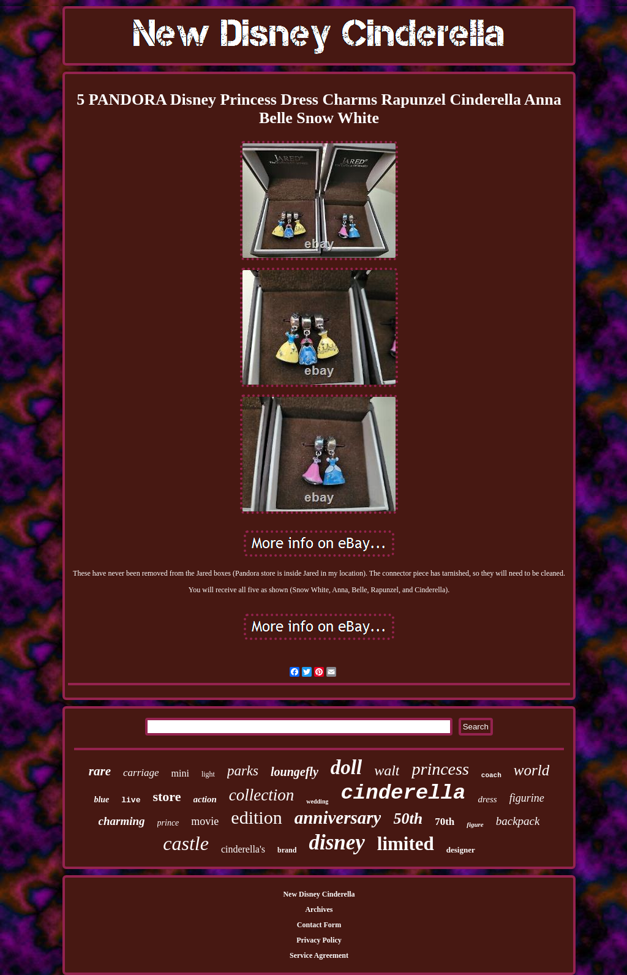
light (208, 774)
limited (405, 843)
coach (491, 775)
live (130, 800)
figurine (526, 798)
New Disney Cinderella (319, 894)
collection (261, 795)
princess (439, 768)
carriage (141, 772)
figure (475, 824)
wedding (317, 801)
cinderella (402, 793)
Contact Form (319, 924)
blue (101, 799)
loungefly (294, 771)
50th (407, 818)
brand (286, 850)
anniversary (338, 817)
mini (180, 773)
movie (205, 821)
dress (487, 799)
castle (186, 843)
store (166, 796)
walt (386, 770)
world (531, 770)
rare (100, 771)
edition (256, 817)
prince (168, 822)
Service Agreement (319, 955)
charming (122, 821)
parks (242, 770)
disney (336, 842)
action (205, 799)
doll (346, 767)
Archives (318, 909)
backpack (518, 821)
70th (444, 821)
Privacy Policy (319, 940)
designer (460, 849)
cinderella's (243, 849)
